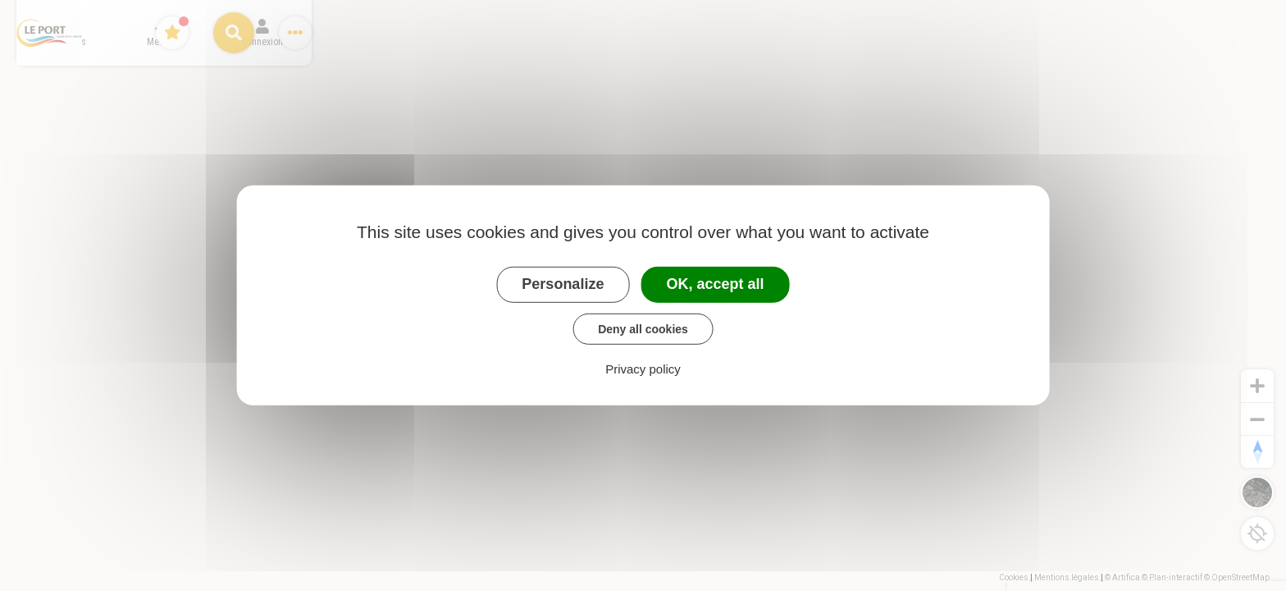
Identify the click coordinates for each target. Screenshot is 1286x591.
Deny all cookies (643, 328)
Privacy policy (643, 369)
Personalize (563, 284)
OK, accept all (715, 284)
